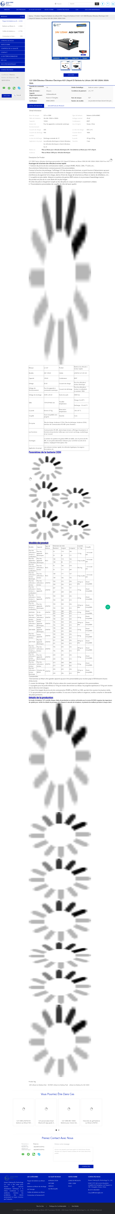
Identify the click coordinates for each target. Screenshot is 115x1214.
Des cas (4, 60)
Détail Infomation (35, 106)
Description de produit (56, 106)
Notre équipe (53, 1189)
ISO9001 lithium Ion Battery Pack (58, 1085)
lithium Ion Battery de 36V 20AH (79, 1085)
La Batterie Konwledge (9, 56)
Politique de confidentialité (57, 1206)
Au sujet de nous (35, 9)
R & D (70, 1186)
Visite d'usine (48, 9)
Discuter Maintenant (92, 9)
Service (51, 1186)
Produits (12, 17)
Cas (77, 9)
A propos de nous (7, 40)
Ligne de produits (74, 1180)
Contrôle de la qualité (9, 48)
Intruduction (53, 1180)
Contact (4, 52)
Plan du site (40, 1206)
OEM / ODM (72, 1183)
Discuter (71, 75)
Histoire (51, 1183)
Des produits (20, 9)
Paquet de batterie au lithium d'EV (12, 21)
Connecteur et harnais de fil (12, 36)
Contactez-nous (63, 9)
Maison (7, 9)
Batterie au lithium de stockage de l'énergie (12, 26)
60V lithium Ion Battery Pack (37, 1085)
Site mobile (75, 1206)
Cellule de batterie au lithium (12, 31)
